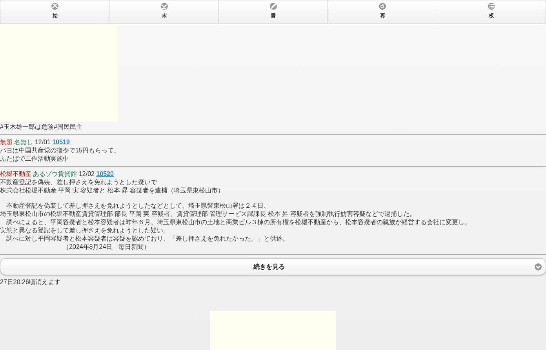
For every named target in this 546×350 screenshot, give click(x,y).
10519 (61, 142)
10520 (105, 173)
